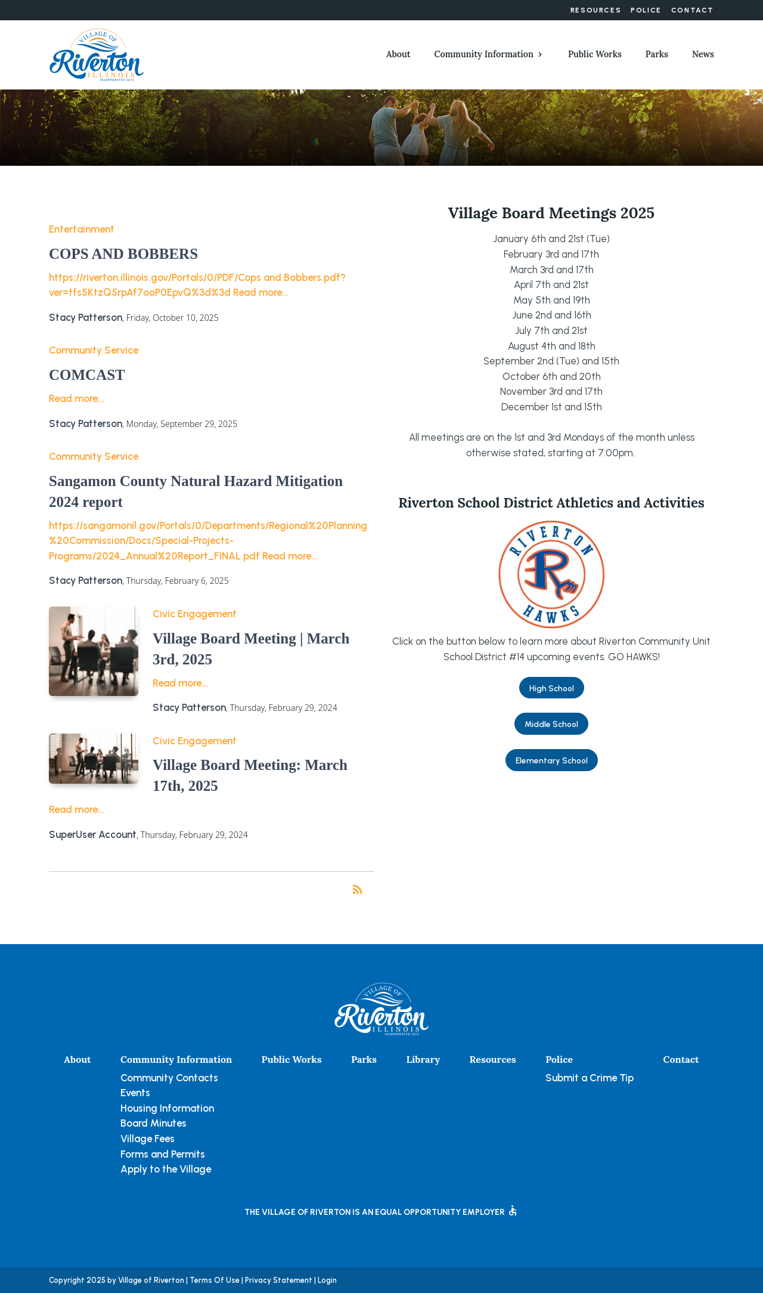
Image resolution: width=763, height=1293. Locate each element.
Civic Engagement (195, 614)
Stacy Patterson (85, 317)
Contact (692, 10)
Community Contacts (169, 1078)
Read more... (261, 292)
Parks (657, 54)
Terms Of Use (215, 1280)
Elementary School (552, 760)
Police (646, 10)
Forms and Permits (162, 1154)
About (398, 54)
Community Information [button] (484, 54)
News (703, 54)
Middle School (551, 724)
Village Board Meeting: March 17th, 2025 (250, 775)
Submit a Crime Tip (589, 1078)
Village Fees (147, 1138)
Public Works (595, 54)
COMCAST (87, 375)
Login (327, 1280)
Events (135, 1093)
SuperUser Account (93, 834)
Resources (595, 10)
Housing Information (167, 1108)
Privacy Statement (278, 1280)
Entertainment (81, 229)
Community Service (93, 350)
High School (551, 688)
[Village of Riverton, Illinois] (96, 54)
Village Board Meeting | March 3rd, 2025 (251, 648)
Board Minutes (153, 1123)
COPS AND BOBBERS (123, 254)
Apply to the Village (165, 1169)
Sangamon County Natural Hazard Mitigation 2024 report (196, 491)
